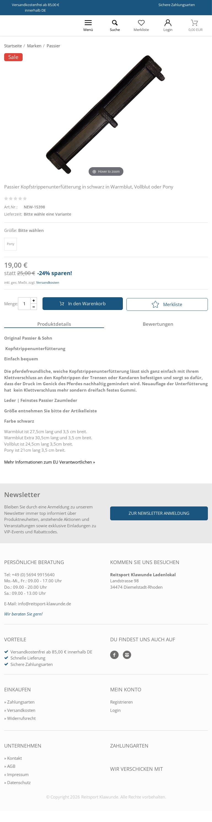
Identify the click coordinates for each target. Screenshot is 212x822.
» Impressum (16, 776)
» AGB (9, 767)
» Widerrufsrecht (20, 719)
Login (115, 711)
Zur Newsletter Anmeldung (159, 514)
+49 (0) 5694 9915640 (33, 576)
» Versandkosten (19, 711)
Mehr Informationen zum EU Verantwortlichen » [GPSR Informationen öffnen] (49, 463)
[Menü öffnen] (88, 25)
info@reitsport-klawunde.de (44, 605)
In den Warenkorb (82, 304)
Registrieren (121, 703)
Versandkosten (47, 282)
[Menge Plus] (34, 301)
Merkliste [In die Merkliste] (167, 304)
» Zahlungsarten (19, 703)
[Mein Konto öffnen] (168, 25)
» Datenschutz (17, 784)
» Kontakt (13, 759)
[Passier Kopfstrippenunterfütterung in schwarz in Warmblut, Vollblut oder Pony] (106, 115)
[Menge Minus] (34, 307)
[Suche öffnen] (114, 25)
